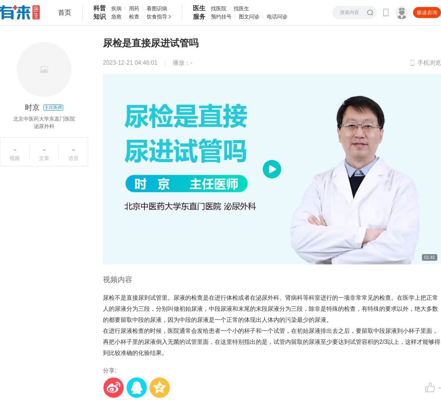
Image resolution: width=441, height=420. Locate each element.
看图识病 (157, 8)
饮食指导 (157, 16)
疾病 (116, 8)
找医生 (241, 8)
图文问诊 (249, 16)
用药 (134, 8)
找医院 (218, 8)
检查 (134, 16)
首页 (64, 12)
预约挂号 (221, 16)
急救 (116, 16)
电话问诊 (277, 16)
